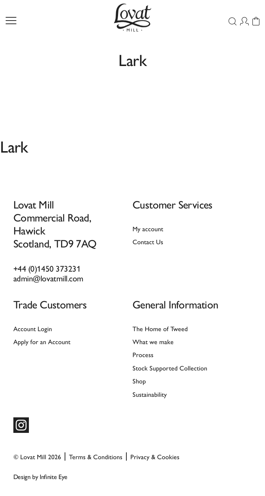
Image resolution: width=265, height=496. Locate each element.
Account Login (32, 328)
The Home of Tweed (160, 328)
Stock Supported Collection (169, 367)
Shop (139, 380)
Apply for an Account (41, 341)
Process (142, 354)
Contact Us (147, 241)
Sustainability (149, 394)
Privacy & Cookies (154, 456)
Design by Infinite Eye (40, 476)
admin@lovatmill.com (48, 278)
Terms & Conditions (95, 456)
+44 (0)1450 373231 (47, 268)
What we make (153, 341)
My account (147, 228)
